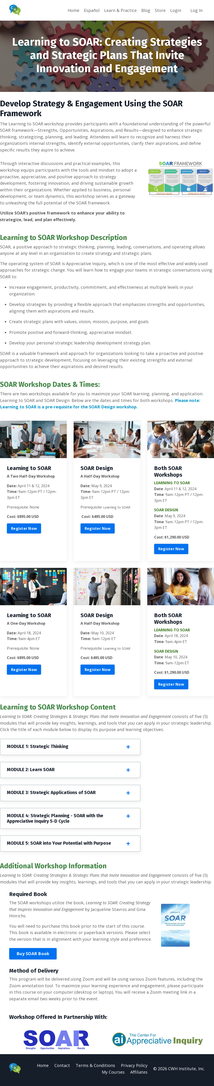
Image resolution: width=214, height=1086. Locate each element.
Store (160, 10)
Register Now (24, 530)
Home (73, 10)
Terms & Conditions (95, 1068)
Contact (62, 1068)
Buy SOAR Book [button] (33, 956)
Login (175, 10)
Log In (196, 10)
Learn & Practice (120, 10)
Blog (145, 10)
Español (92, 10)
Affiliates (138, 1074)
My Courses (113, 1074)
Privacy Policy (134, 1068)
